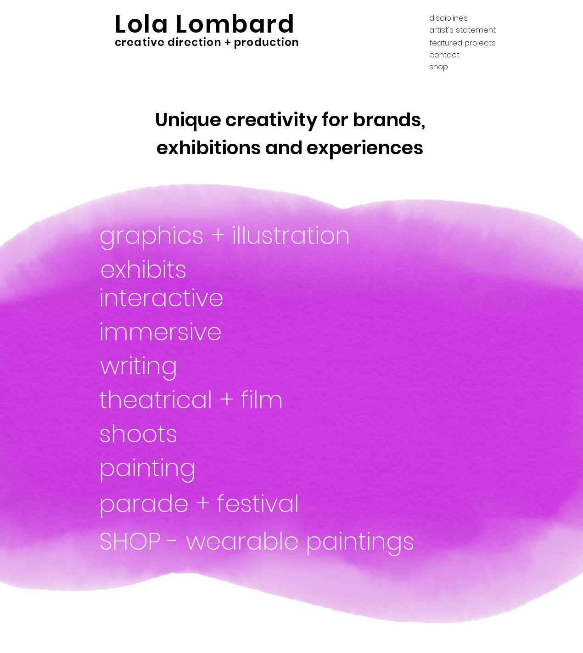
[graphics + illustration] (229, 236)
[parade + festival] (222, 504)
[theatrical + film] (193, 400)
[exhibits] (165, 270)
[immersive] (255, 332)
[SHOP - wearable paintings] (260, 541)
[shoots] (139, 434)
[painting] (169, 468)
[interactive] (190, 298)
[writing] (165, 366)
